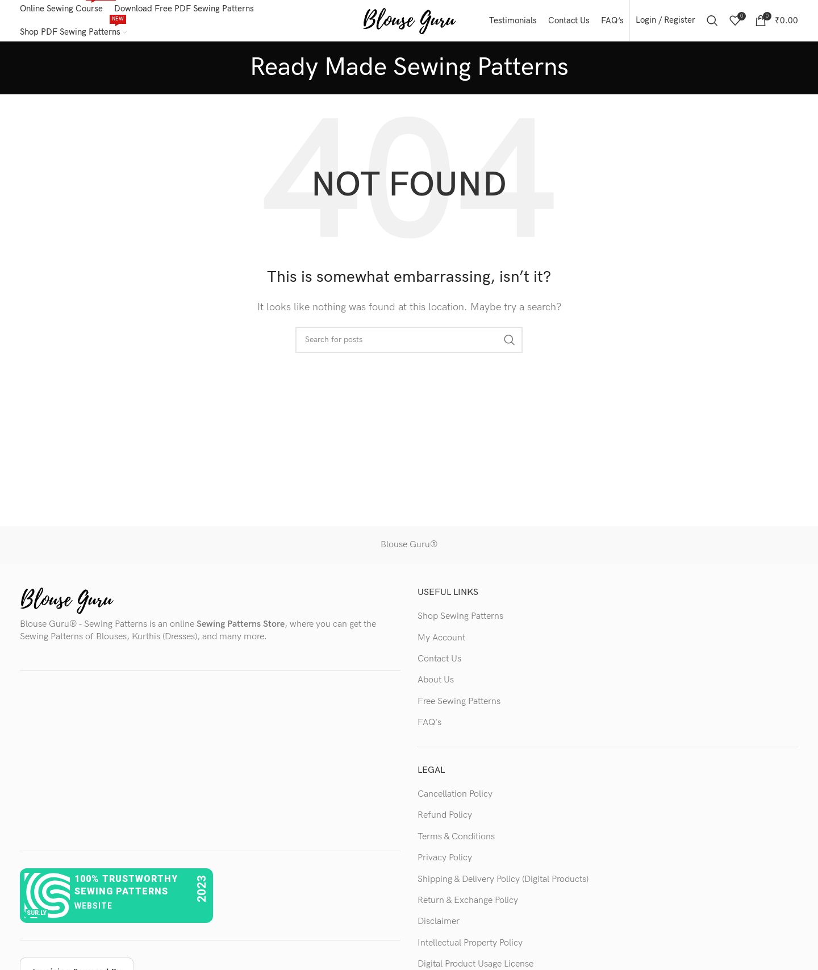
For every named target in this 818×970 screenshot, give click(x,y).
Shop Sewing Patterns (460, 620)
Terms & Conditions (456, 841)
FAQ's (429, 727)
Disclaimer (439, 926)
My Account (441, 642)
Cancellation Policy (455, 798)
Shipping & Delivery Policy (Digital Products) (503, 884)
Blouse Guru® (409, 549)
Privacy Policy (445, 862)
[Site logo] (409, 22)
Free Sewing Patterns (459, 706)
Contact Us (439, 663)
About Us (436, 685)
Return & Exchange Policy (468, 905)
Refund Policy (445, 820)
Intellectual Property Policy (470, 947)
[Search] (712, 22)
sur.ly (37, 917)
